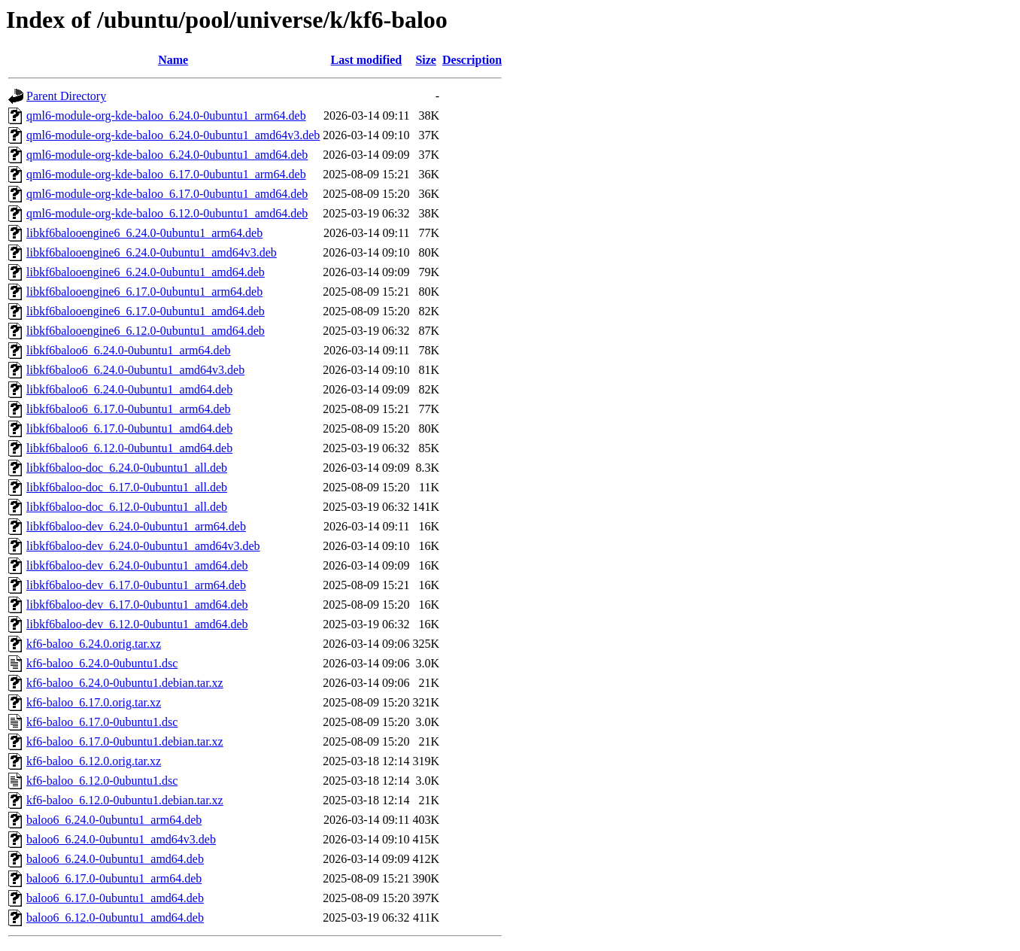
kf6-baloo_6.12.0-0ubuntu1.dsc (102, 780)
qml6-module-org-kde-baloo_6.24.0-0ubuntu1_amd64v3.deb (173, 135)
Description (472, 59)
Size (425, 59)
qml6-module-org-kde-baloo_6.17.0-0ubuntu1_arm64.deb (166, 174)
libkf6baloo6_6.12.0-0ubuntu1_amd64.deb (129, 448)
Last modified (366, 59)
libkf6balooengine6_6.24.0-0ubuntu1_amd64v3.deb (151, 252)
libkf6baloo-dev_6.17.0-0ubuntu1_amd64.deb (137, 604)
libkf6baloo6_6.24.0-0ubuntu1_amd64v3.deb (135, 369)
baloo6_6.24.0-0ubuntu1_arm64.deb (114, 819)
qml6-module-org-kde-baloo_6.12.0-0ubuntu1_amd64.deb (167, 213)
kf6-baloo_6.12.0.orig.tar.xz (93, 761)
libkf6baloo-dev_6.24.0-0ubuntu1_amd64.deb (137, 565)
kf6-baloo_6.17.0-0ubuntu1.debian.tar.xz (124, 741)
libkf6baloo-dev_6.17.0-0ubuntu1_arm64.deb (136, 585)
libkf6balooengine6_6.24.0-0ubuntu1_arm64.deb (144, 232)
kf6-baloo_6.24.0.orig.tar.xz (93, 643)
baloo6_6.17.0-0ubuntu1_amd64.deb (115, 898)
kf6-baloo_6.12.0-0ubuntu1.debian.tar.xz (124, 800)
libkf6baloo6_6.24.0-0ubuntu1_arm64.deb (128, 350)
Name (173, 59)
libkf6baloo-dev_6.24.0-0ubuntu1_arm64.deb (136, 526)
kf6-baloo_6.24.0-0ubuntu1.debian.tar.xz (124, 682)
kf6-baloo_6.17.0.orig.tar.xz (93, 702)
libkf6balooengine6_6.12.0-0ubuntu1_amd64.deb (145, 330)
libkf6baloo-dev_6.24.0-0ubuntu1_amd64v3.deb (143, 545)
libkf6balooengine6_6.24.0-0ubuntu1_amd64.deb (145, 272)
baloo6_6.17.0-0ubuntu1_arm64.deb (114, 878)
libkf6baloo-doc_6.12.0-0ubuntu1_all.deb (126, 506)
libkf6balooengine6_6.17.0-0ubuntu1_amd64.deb (145, 311)
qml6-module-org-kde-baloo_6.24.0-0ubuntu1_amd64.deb (167, 154)
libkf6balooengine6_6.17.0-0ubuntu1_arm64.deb (144, 291)
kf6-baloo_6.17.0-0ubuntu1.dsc (102, 722)
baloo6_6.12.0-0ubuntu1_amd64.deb (115, 917)
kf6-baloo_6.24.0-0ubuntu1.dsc (102, 663)
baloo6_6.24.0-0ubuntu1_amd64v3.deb (121, 839)
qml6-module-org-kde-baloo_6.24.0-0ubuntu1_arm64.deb (166, 115)
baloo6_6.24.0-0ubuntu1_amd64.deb (115, 858)
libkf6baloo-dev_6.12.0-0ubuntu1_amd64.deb (137, 624)
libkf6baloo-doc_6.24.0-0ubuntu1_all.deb (126, 467)
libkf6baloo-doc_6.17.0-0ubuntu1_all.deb (126, 487)
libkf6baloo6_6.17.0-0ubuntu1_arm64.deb (128, 409)
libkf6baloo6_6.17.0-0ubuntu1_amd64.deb (129, 428)
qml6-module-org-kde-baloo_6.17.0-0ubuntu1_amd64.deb (167, 193)
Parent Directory (66, 96)
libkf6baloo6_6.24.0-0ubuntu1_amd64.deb (129, 389)
